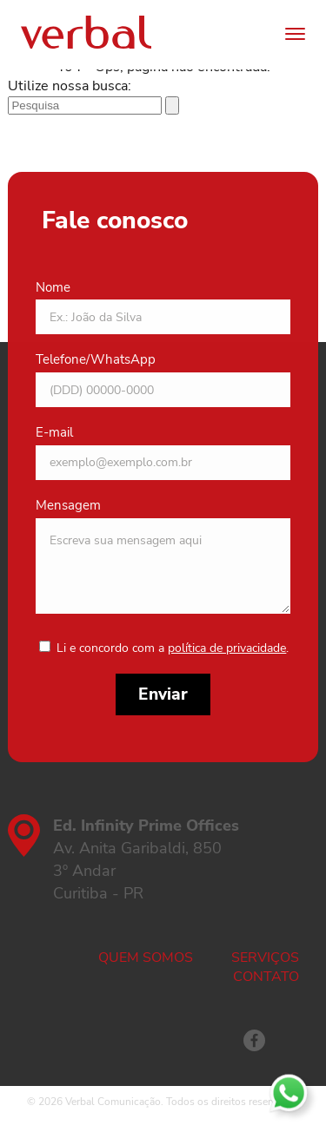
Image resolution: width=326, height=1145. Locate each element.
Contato (266, 976)
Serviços (265, 957)
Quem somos (145, 957)
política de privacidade (227, 648)
